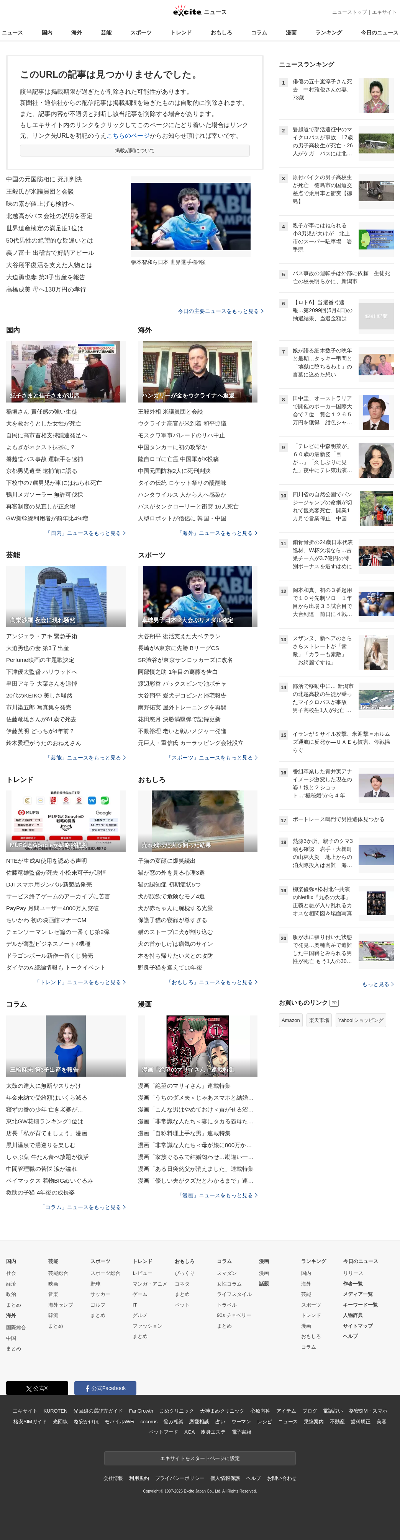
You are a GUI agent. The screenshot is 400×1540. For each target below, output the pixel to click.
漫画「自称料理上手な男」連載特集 (184, 1133)
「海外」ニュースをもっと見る (217, 533)
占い (220, 1421)
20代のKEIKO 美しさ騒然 (39, 695)
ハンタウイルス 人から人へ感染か (182, 494)
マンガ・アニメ (150, 1284)
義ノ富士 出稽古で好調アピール (50, 252)
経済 (11, 1284)
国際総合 (16, 1327)
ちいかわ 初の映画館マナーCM (46, 920)
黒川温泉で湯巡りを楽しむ (40, 1145)
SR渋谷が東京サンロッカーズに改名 (185, 660)
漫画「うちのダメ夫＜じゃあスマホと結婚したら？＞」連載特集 (197, 1097)
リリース (353, 1273)
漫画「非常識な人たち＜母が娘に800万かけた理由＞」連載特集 (197, 1145)
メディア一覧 (358, 1294)
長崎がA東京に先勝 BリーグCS (178, 648)
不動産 (337, 1421)
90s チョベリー (234, 1315)
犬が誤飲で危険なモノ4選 (171, 896)
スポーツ (141, 32)
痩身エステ (213, 1432)
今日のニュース (379, 32)
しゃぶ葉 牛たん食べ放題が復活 (47, 1157)
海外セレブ (60, 1305)
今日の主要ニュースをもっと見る (221, 311)
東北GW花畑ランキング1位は (44, 1121)
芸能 (106, 32)
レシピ (264, 1421)
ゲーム (140, 1294)
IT (135, 1305)
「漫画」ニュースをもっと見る (217, 1195)
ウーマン (241, 1421)
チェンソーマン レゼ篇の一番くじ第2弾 (58, 932)
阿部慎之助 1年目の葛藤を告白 (178, 671)
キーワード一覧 (360, 1305)
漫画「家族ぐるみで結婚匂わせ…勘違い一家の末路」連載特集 (197, 1157)
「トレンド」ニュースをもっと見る (80, 982)
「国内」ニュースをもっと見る (85, 533)
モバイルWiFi (119, 1421)
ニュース (12, 32)
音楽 (53, 1294)
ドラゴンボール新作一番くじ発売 (49, 955)
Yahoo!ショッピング (361, 1020)
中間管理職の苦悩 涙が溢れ (41, 1168)
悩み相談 (173, 1421)
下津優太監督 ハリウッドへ (41, 671)
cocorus (148, 1421)
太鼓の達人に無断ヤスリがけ (44, 1085)
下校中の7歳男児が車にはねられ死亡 (54, 482)
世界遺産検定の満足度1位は (45, 228)
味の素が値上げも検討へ (40, 203)
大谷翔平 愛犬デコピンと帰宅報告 (182, 695)
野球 (95, 1284)
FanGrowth (141, 1411)
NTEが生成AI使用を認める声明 (46, 860)
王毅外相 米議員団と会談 (170, 411)
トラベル (227, 1305)
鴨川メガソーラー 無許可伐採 (44, 494)
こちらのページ (128, 135)
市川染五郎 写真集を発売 (39, 707)
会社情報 (113, 1478)
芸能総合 (58, 1273)
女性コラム (229, 1284)
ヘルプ (350, 1336)
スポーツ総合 (105, 1273)
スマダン (227, 1273)
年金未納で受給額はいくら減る (46, 1097)
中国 (11, 1338)
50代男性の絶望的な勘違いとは (49, 240)
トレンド (181, 32)
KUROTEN (55, 1411)
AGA (189, 1432)
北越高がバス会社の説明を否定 (49, 216)
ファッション (147, 1326)
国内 (47, 32)
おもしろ (221, 32)
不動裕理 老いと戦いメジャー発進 (182, 731)
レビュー (142, 1273)
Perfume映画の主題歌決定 (40, 660)
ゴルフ (97, 1305)
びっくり (185, 1273)
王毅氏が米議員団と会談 (40, 191)
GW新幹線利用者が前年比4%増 (47, 518)
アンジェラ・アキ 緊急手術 (41, 636)
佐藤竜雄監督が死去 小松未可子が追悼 (56, 872)
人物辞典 (353, 1315)
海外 (76, 32)
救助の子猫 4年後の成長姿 (40, 1192)
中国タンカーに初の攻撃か (172, 447)
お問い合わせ (282, 1478)
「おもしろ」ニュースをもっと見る (211, 982)
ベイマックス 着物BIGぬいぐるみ (49, 1180)
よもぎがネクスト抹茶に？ (40, 447)
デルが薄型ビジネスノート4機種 (48, 943)
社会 (11, 1273)
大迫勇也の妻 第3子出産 (37, 648)
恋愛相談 (199, 1421)
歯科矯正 (360, 1421)
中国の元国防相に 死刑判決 (44, 179)
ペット (182, 1305)
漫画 (291, 32)
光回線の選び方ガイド (98, 1411)
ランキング (328, 32)
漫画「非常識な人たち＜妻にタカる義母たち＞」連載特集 (197, 1121)
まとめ (13, 1305)
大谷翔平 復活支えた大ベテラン (179, 636)
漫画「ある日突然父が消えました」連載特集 (196, 1168)
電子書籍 (241, 1432)
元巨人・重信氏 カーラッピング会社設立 (191, 743)
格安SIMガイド (30, 1421)
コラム (259, 32)
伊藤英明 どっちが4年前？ (40, 731)
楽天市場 (319, 1020)
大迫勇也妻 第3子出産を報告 (45, 277)
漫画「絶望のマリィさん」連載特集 (184, 1085)
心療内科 (260, 1411)
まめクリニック (176, 1411)
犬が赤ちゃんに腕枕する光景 (175, 908)
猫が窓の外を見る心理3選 (171, 872)
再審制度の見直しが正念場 (40, 506)
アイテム (286, 1411)
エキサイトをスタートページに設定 (200, 1458)
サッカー (100, 1294)
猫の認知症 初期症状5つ (169, 884)
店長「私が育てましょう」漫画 (46, 1133)
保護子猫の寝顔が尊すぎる (172, 920)
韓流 (53, 1315)
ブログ (309, 1411)
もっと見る (378, 984)
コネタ (182, 1284)
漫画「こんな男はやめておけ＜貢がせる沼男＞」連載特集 (197, 1109)
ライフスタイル (234, 1294)
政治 (11, 1294)
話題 (264, 1284)
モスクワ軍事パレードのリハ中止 (181, 435)
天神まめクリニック (222, 1411)
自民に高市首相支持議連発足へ (46, 435)
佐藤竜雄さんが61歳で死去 (41, 719)
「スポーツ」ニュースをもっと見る (211, 758)
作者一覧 (353, 1284)
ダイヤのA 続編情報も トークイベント (56, 967)
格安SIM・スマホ (368, 1411)
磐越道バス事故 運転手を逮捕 (44, 459)
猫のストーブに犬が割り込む (175, 932)
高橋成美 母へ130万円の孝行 (46, 289)
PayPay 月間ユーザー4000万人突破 (52, 908)
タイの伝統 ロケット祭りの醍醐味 (182, 482)
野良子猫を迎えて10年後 (170, 967)
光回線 (60, 1421)
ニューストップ (349, 12)
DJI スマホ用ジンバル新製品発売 (49, 884)
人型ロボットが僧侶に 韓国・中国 (182, 518)
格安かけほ (86, 1421)
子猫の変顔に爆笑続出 (167, 860)
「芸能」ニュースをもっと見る (85, 758)
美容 (382, 1421)
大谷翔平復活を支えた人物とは (49, 265)
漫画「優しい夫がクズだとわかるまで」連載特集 (197, 1180)
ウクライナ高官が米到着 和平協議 (182, 423)
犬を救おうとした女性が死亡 (44, 423)
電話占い (333, 1411)
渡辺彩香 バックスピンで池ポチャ (182, 683)
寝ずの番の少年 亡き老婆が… (44, 1109)
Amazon (291, 1020)
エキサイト (384, 12)
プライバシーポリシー (180, 1478)
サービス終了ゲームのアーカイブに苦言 (58, 896)
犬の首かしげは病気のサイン (175, 943)
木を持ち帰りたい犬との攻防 (175, 955)
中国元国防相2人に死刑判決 (174, 471)
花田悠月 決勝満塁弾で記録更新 (179, 719)
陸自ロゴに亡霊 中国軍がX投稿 (178, 459)
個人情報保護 (225, 1478)
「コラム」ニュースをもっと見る (83, 1207)
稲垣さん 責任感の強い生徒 (41, 411)
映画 (53, 1284)
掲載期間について (135, 150)
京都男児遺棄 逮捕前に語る (41, 471)
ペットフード (163, 1432)
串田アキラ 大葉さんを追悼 (41, 683)
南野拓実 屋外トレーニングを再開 (182, 707)
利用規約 (139, 1478)
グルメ (140, 1315)
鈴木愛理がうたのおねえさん (44, 743)
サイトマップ (358, 1326)
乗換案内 (313, 1421)
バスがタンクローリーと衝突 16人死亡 (188, 506)
